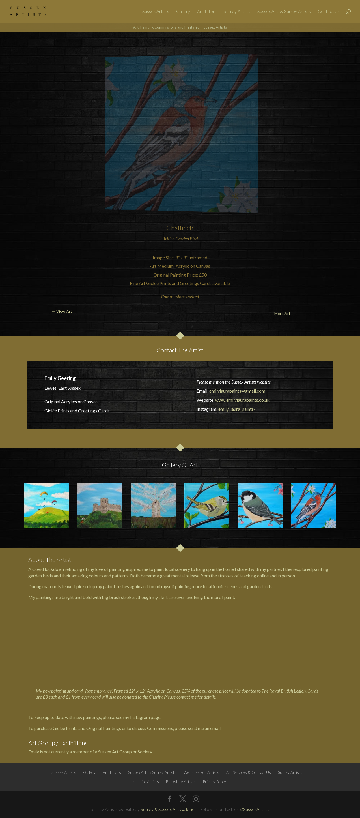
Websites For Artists (201, 772)
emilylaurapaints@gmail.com (237, 390)
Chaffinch (179, 228)
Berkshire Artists (181, 781)
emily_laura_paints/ (236, 409)
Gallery (183, 11)
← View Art (30, 45)
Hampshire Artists (143, 781)
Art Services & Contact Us (248, 772)
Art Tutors (207, 11)
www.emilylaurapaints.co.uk (242, 399)
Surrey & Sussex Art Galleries (169, 809)
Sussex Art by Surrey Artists (284, 11)
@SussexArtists (254, 809)
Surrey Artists (237, 11)
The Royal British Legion (284, 690)
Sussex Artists (155, 11)
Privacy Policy (214, 781)
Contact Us (329, 11)
